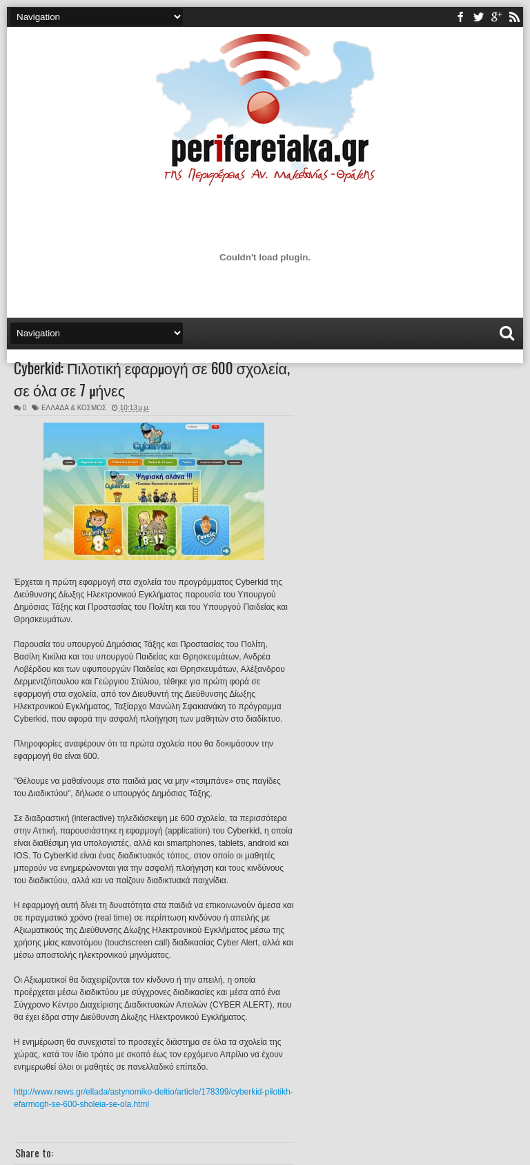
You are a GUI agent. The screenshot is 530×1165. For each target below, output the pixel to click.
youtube (496, 17)
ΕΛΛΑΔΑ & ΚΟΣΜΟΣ (73, 408)
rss (514, 17)
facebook (460, 17)
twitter (478, 17)
